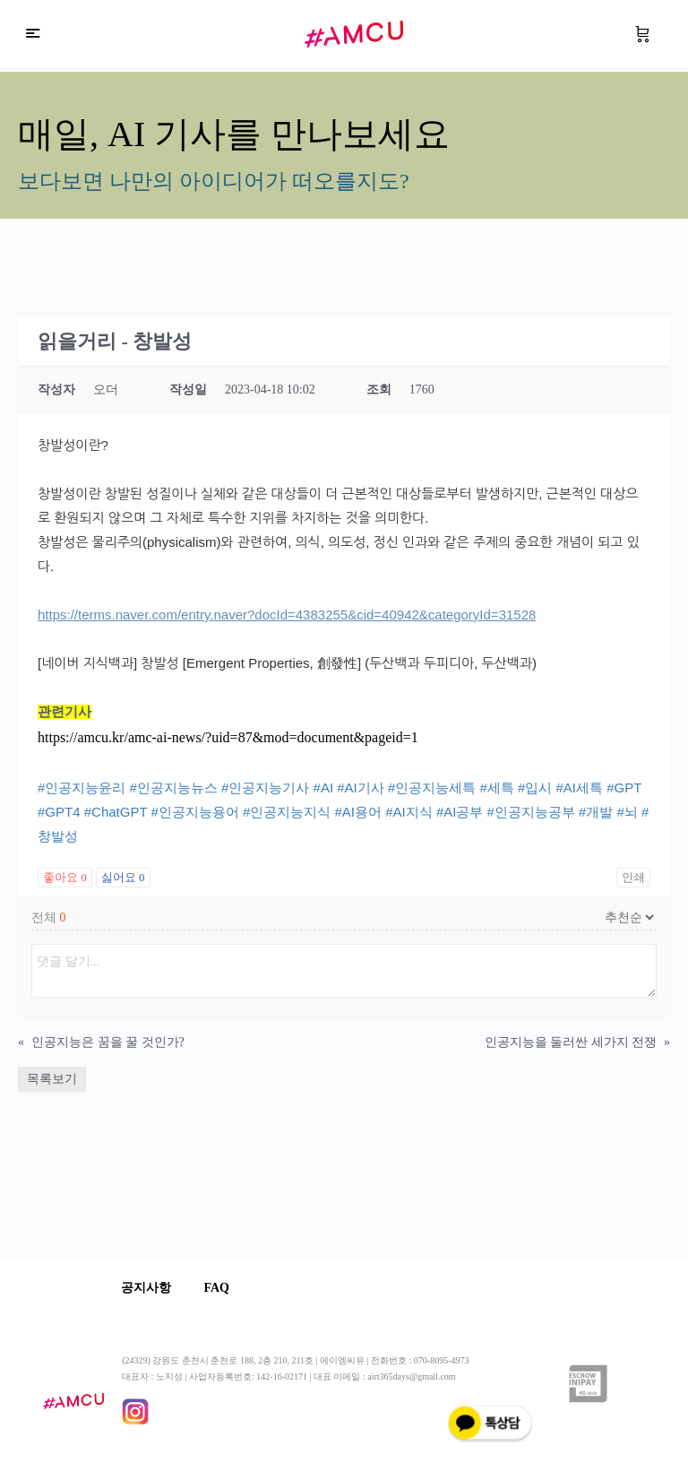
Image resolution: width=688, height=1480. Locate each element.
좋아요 (65, 877)
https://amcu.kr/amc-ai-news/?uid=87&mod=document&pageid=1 (228, 737)
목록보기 (52, 1079)
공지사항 (147, 1287)
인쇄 (633, 877)
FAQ (221, 1287)
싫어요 (123, 877)
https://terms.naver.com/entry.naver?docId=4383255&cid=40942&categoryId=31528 (287, 614)
